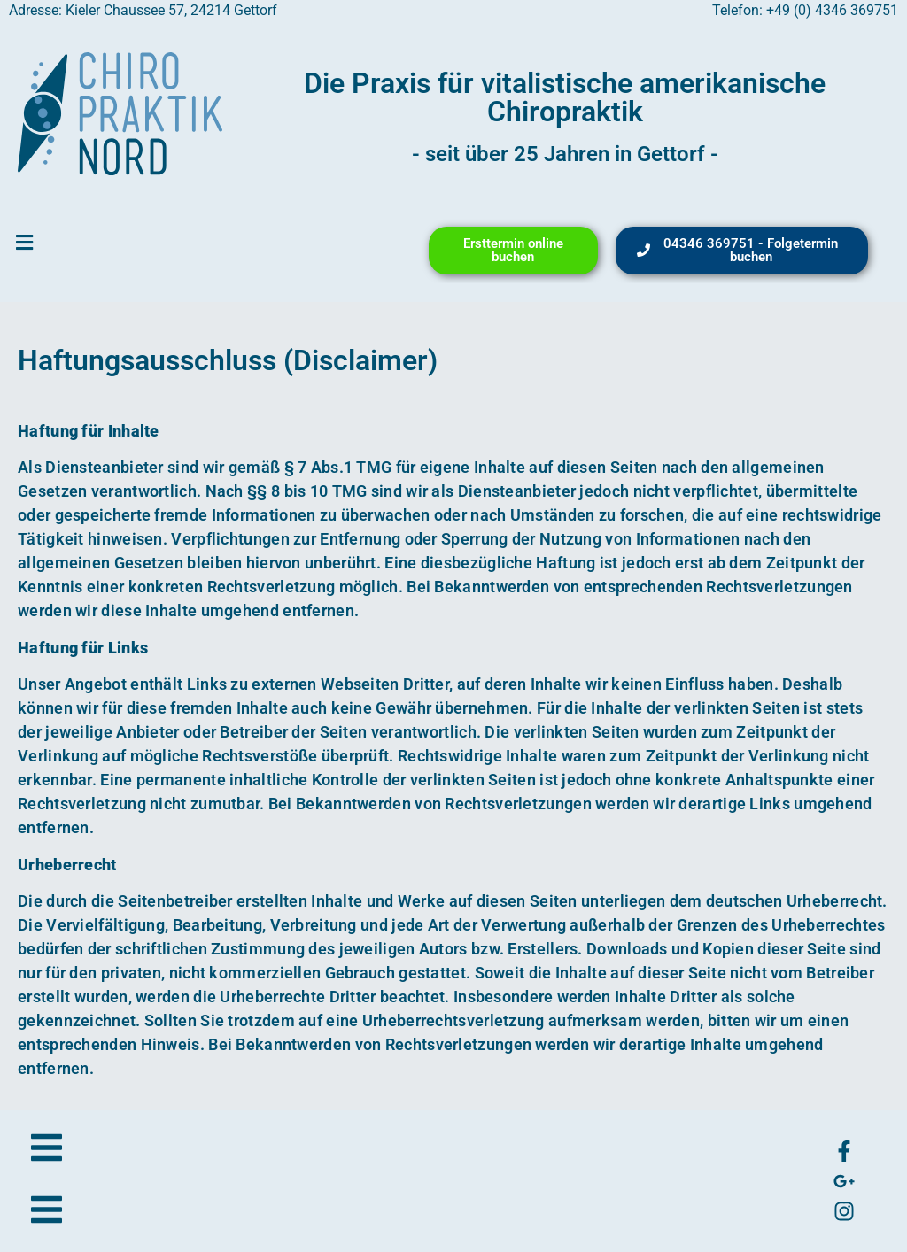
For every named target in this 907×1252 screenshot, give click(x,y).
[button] (24, 243)
